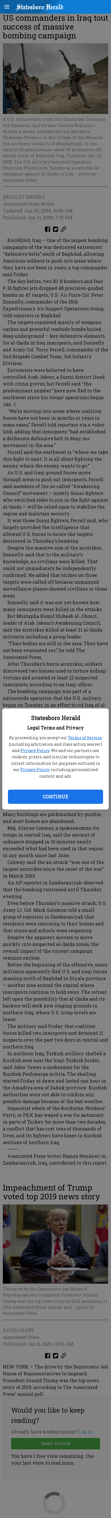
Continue (55, 797)
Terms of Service (85, 737)
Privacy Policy (35, 750)
